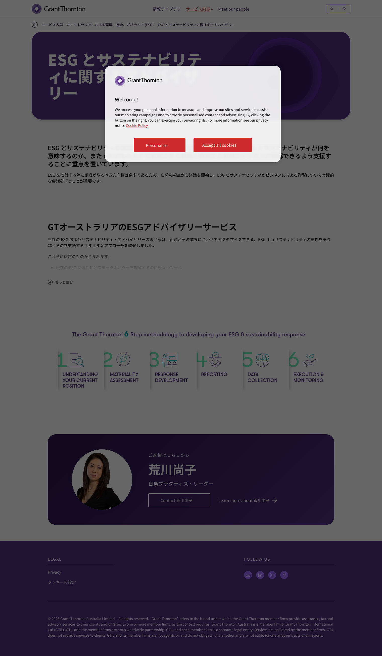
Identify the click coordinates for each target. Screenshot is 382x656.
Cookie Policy (137, 125)
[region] (193, 114)
